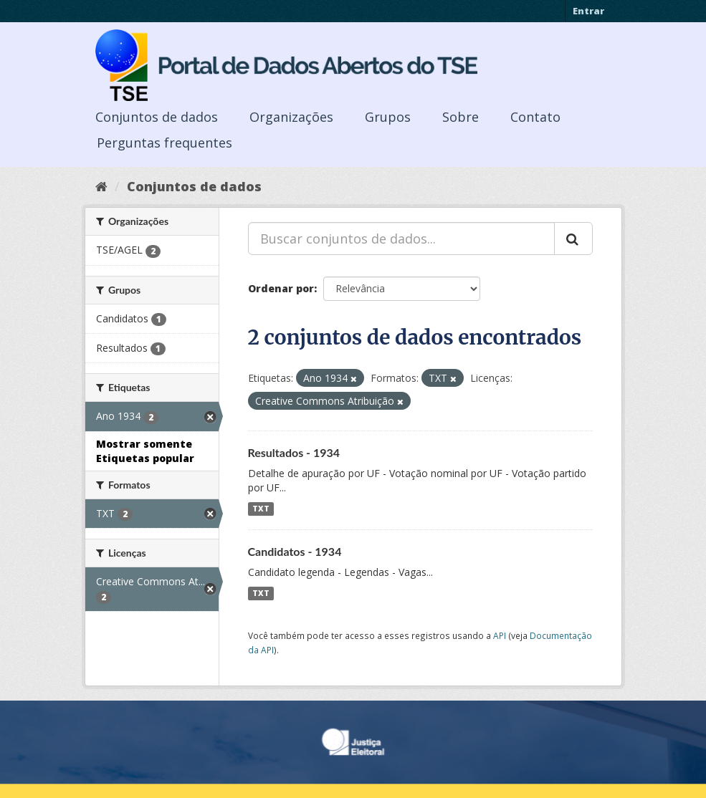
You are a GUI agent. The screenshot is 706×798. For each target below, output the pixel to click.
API (499, 635)
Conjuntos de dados (156, 116)
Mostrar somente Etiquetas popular (145, 451)
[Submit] (573, 238)
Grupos (388, 116)
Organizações (291, 116)
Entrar (588, 10)
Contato (535, 116)
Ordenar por (281, 288)
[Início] (101, 186)
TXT (260, 509)
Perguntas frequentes (164, 142)
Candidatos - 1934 (295, 551)
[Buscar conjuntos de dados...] (401, 238)
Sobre (460, 116)
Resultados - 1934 (294, 452)
